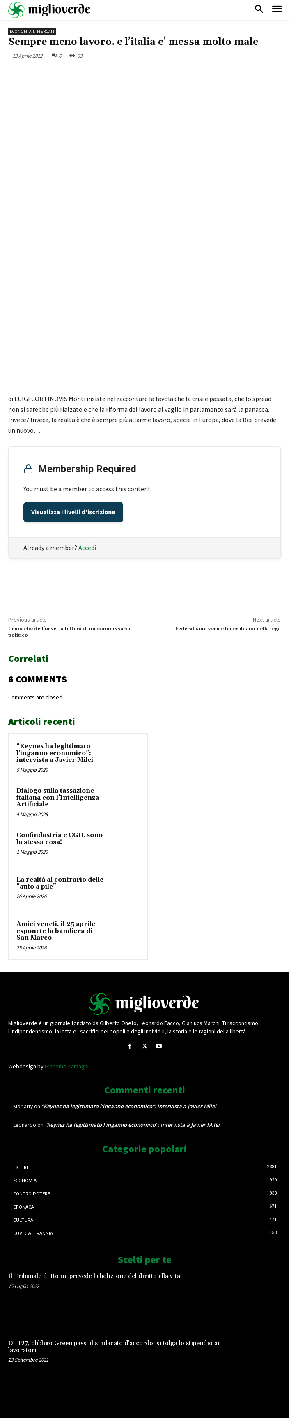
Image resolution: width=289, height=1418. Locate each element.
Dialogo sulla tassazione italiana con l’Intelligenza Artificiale (57, 797)
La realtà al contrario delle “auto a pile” (59, 883)
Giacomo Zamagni (67, 1066)
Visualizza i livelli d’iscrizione (73, 512)
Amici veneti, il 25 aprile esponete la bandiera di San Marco (55, 931)
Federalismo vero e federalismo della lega (228, 629)
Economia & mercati (32, 31)
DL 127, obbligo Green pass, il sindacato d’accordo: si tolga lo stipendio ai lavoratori (114, 1346)
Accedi (87, 547)
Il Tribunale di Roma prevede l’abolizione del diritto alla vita (94, 1276)
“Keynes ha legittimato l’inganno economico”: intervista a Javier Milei (54, 753)
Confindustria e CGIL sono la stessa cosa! (59, 838)
